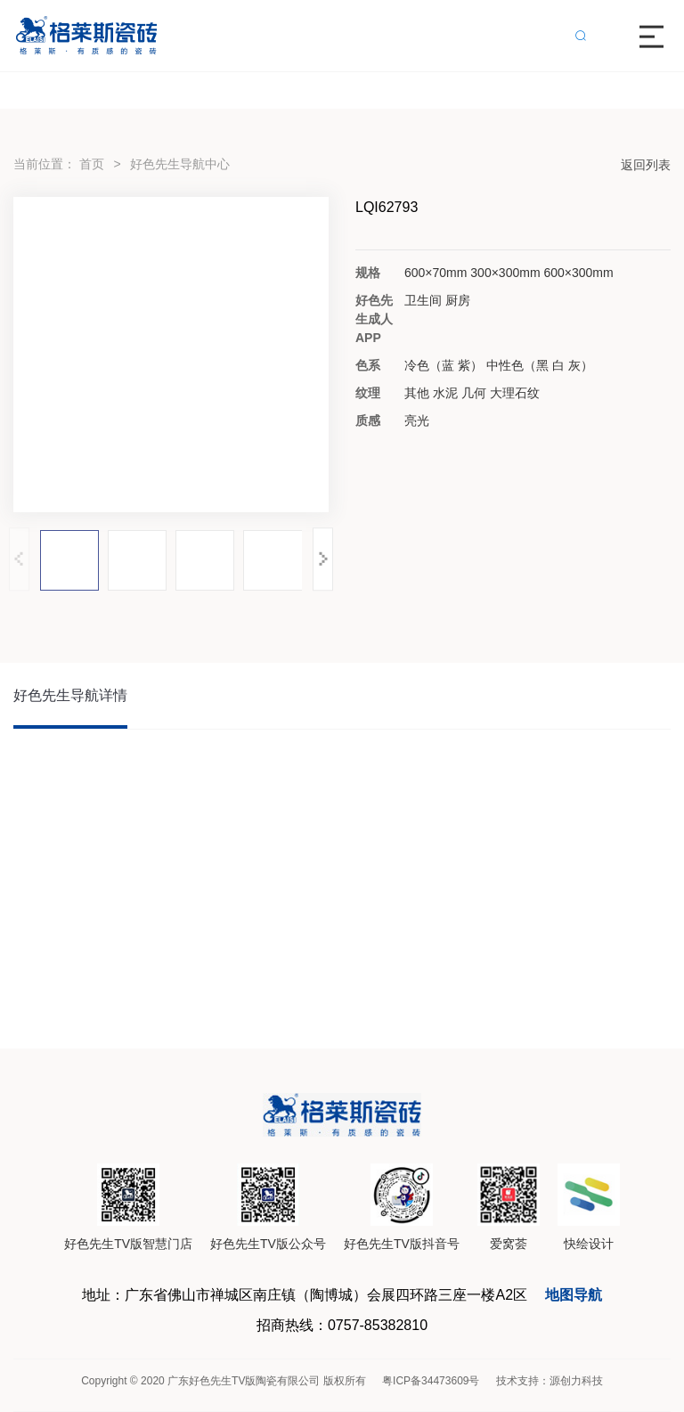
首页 (91, 164)
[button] (323, 559)
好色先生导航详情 (70, 695)
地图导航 (573, 1294)
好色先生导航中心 (180, 164)
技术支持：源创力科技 (549, 1381)
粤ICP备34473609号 (430, 1381)
